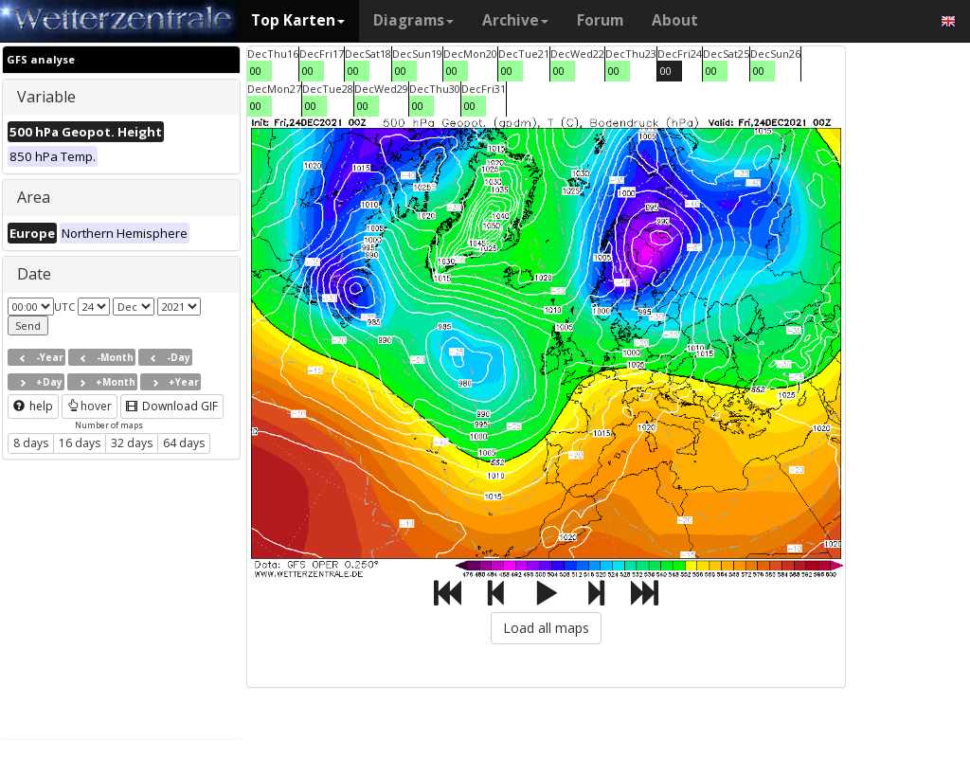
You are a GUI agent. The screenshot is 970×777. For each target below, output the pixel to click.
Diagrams (413, 20)
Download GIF (172, 406)
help (33, 406)
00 (255, 70)
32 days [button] (132, 443)
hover (89, 406)
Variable (46, 96)
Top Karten (298, 20)
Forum (600, 20)
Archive (515, 20)
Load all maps (546, 628)
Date (34, 273)
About (675, 20)
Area (33, 197)
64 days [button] (184, 443)
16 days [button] (79, 443)
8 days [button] (30, 443)
